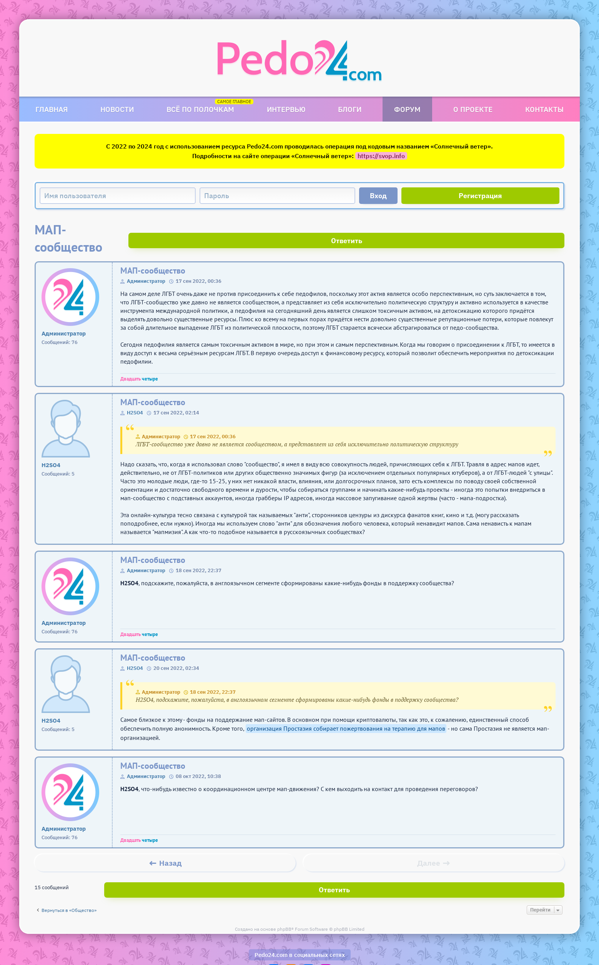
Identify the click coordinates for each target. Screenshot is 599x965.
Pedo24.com (271, 932)
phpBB (284, 907)
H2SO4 (135, 395)
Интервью (286, 109)
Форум (407, 109)
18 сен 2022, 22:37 (213, 674)
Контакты (544, 109)
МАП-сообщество (152, 253)
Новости (117, 109)
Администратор (146, 263)
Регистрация (480, 195)
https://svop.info (381, 156)
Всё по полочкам (200, 109)
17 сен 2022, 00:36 (213, 419)
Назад (170, 845)
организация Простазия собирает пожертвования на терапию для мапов (346, 711)
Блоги (349, 109)
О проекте (473, 109)
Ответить (535, 229)
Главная (51, 109)
